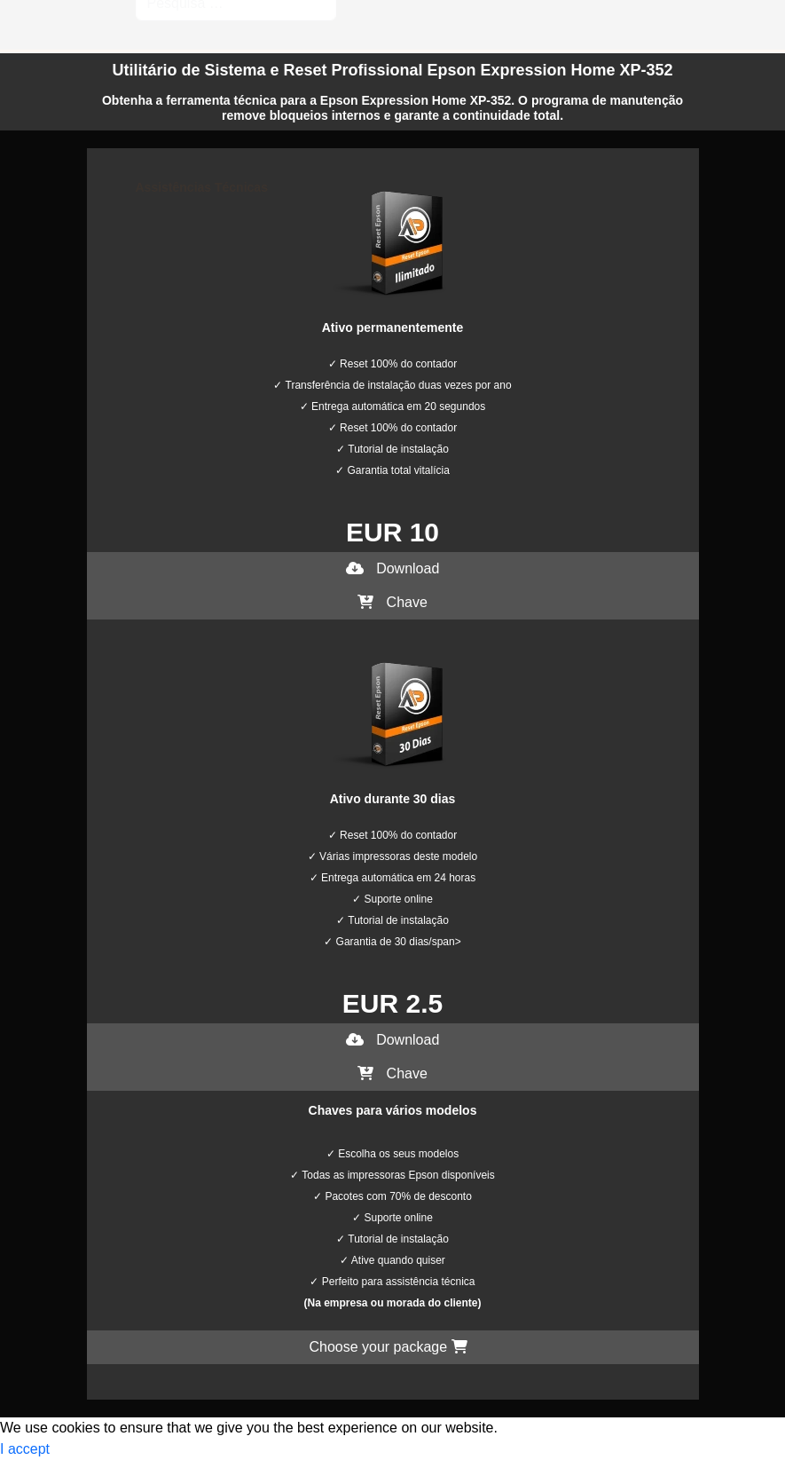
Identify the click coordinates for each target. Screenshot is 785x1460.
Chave (392, 602)
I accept (25, 1448)
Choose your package (388, 1346)
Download (393, 568)
